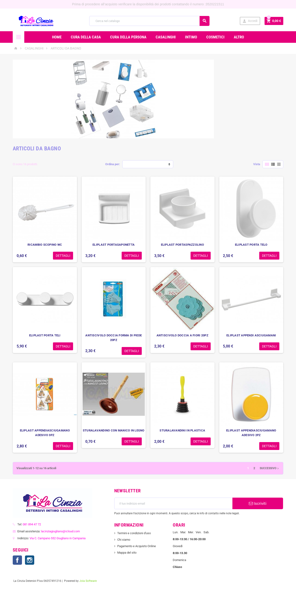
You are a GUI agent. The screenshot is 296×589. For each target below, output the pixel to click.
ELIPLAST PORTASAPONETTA (113, 244)
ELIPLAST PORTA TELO (251, 244)
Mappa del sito (126, 552)
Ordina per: (112, 164)
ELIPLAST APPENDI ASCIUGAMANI (251, 335)
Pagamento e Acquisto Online (136, 546)
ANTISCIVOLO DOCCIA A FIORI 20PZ (182, 335)
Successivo (270, 468)
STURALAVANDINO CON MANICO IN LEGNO (114, 430)
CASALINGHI (166, 37)
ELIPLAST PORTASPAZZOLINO (182, 244)
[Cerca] (149, 21)
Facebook (17, 560)
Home (57, 37)
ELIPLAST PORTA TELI (45, 335)
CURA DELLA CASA (86, 37)
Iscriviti (257, 503)
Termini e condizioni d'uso (134, 533)
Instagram (29, 560)
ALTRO (239, 37)
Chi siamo (123, 539)
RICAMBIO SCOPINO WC (45, 244)
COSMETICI (215, 37)
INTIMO (191, 37)
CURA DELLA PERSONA (128, 37)
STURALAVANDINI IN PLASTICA (182, 430)
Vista (256, 164)
